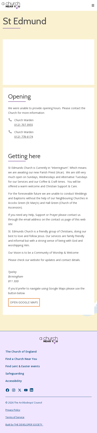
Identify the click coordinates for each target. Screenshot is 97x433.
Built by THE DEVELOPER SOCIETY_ (24, 424)
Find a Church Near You (21, 359)
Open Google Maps (24, 302)
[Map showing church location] (48, 62)
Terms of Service (14, 417)
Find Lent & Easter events (22, 366)
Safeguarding (14, 373)
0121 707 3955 (23, 125)
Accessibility (13, 381)
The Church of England (21, 351)
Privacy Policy (12, 410)
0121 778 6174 (23, 136)
